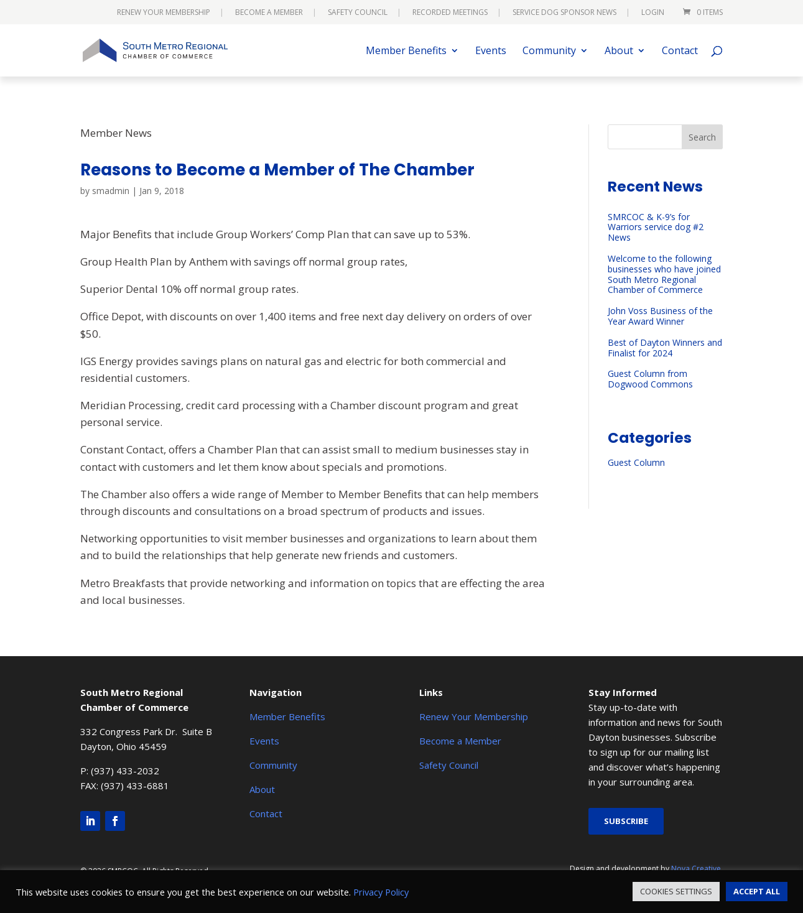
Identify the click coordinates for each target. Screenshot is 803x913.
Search (702, 137)
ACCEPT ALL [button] (756, 891)
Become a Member (269, 13)
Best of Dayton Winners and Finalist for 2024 (665, 347)
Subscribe (626, 821)
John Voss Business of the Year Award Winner (660, 316)
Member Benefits (406, 51)
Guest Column (636, 462)
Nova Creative (696, 868)
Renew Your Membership (163, 13)
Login (652, 13)
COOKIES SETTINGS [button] (676, 891)
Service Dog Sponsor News (564, 13)
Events (490, 51)
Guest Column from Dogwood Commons (650, 379)
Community (549, 51)
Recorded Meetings (450, 13)
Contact (680, 51)
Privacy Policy (381, 892)
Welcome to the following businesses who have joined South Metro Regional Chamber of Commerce (664, 274)
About (619, 51)
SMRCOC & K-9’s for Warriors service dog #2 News (655, 227)
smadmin (110, 191)
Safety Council (358, 13)
